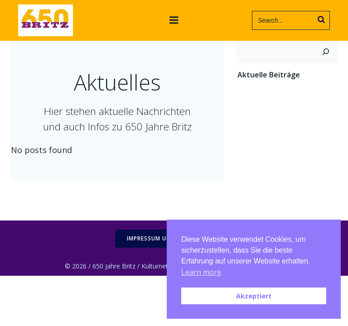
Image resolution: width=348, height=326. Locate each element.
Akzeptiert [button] (253, 296)
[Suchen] (326, 51)
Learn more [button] (201, 272)
